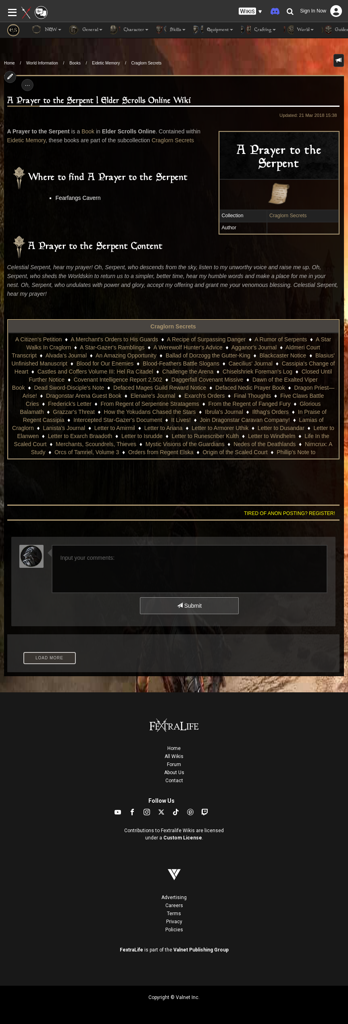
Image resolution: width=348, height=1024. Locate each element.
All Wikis (174, 756)
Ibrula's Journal (224, 412)
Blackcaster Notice (282, 355)
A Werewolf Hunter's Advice (188, 347)
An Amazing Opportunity (126, 355)
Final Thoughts (252, 396)
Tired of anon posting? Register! (289, 513)
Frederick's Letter (70, 404)
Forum (174, 764)
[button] (250, 11)
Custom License (182, 838)
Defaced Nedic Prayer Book (250, 387)
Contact (174, 780)
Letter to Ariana (163, 428)
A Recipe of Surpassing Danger (206, 339)
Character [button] (129, 30)
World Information (42, 63)
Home (9, 63)
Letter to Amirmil (114, 428)
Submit (189, 605)
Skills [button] (170, 30)
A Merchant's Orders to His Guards (114, 339)
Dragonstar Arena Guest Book (83, 396)
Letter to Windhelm (272, 436)
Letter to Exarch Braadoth (80, 436)
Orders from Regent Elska (161, 452)
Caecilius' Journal (251, 363)
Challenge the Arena (187, 371)
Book (87, 131)
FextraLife (131, 950)
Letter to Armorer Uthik (220, 428)
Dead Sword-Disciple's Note (69, 387)
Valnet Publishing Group (201, 950)
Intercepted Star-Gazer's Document (117, 420)
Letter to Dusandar (281, 428)
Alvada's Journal (66, 355)
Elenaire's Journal (153, 396)
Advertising (174, 897)
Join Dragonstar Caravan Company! (245, 420)
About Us (174, 772)
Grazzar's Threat (74, 412)
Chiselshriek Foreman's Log (257, 371)
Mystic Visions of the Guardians (185, 444)
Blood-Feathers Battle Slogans (181, 363)
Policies (174, 930)
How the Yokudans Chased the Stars (150, 412)
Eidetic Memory (106, 63)
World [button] (299, 30)
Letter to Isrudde (142, 436)
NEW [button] (46, 30)
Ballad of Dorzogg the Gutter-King (208, 355)
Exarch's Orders (204, 396)
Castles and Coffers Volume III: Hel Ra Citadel (95, 371)
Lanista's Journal (64, 428)
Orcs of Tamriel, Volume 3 (86, 452)
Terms (174, 913)
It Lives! (181, 420)
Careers (174, 905)
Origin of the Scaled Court (234, 452)
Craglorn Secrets (146, 63)
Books (75, 63)
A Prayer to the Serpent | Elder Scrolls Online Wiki (99, 101)
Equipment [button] (213, 30)
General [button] (85, 30)
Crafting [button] (258, 30)
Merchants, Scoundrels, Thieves (96, 444)
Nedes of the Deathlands (264, 444)
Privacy (174, 921)
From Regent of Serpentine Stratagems (150, 404)
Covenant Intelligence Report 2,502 (118, 379)
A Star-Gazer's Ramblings (112, 347)
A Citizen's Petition (38, 339)
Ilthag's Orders (270, 412)
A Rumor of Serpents (280, 339)
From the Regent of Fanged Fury (249, 404)
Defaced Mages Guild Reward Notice (159, 387)
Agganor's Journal (254, 347)
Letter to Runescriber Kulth (205, 436)
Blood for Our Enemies (105, 363)
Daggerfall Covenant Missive (207, 379)
